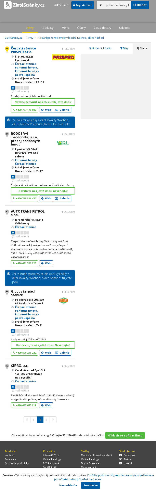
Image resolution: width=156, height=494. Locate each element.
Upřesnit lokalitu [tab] (100, 48)
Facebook (127, 455)
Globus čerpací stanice (23, 293)
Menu (65, 28)
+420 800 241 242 (24, 352)
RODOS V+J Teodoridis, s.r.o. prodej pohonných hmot (25, 138)
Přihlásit (61, 5)
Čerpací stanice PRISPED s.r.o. (23, 50)
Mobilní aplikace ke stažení (96, 455)
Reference (10, 459)
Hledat (140, 5)
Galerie (62, 109)
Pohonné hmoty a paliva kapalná (27, 73)
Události (124, 28)
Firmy (30, 28)
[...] (117, 5)
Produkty (47, 28)
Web (46, 109)
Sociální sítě (49, 467)
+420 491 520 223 (24, 263)
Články (81, 28)
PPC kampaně (51, 463)
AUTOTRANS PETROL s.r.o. (28, 213)
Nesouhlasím (68, 485)
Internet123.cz (51, 455)
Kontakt (9, 455)
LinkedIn (126, 463)
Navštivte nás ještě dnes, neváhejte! (43, 191)
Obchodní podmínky (17, 463)
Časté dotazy (102, 28)
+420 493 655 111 (24, 405)
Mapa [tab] (142, 48)
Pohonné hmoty (26, 67)
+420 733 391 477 (24, 198)
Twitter (125, 459)
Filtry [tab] (124, 48)
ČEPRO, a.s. (19, 365)
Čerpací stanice (25, 64)
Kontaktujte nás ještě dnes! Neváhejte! (43, 345)
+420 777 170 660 (24, 109)
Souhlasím (90, 485)
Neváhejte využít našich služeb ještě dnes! (43, 102)
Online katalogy (52, 459)
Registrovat (82, 5)
